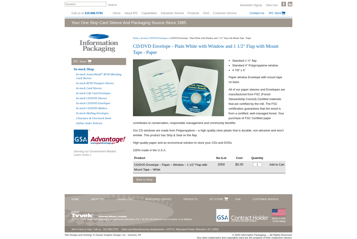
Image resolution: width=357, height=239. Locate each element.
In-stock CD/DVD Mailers (91, 108)
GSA (206, 13)
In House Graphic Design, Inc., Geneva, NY (117, 235)
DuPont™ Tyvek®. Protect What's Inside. (99, 213)
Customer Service (225, 13)
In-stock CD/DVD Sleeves (91, 98)
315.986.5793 (94, 13)
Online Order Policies (89, 123)
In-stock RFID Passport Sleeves (95, 83)
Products (193, 13)
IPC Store (275, 13)
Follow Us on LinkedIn (290, 4)
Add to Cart (276, 164)
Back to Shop (144, 179)
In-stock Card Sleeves (89, 88)
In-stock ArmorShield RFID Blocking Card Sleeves (99, 76)
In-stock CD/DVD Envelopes (154, 38)
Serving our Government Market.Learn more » (95, 153)
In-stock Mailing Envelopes (92, 113)
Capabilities (149, 13)
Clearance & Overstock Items (93, 118)
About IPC (131, 13)
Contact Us (257, 13)
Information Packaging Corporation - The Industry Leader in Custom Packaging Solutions (99, 43)
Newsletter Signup (251, 5)
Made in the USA (279, 215)
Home (117, 13)
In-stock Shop (84, 69)
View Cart (272, 5)
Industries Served (172, 13)
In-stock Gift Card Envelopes (93, 93)
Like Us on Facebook (283, 4)
